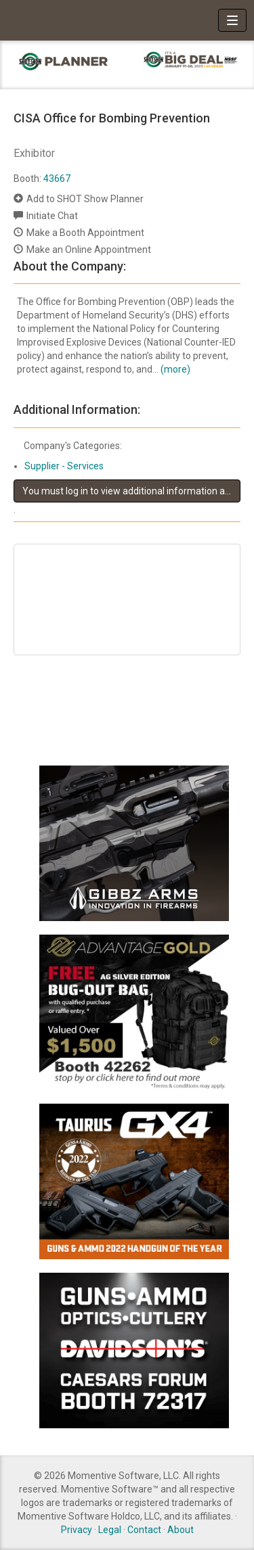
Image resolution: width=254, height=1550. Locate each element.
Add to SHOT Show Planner (85, 198)
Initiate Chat (52, 215)
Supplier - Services (64, 466)
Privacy (76, 1529)
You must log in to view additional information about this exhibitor (131, 491)
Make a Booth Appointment (85, 232)
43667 (56, 178)
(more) (175, 369)
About (180, 1529)
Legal (109, 1529)
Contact (144, 1529)
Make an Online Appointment (88, 249)
